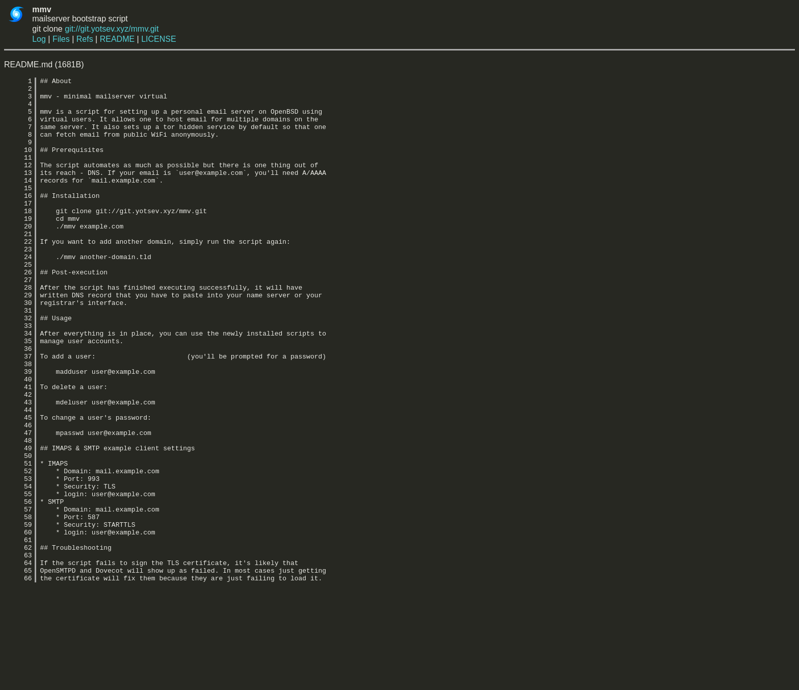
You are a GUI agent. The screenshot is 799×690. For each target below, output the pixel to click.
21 (18, 265)
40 (18, 440)
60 (18, 623)
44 (18, 476)
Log (39, 39)
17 (18, 229)
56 (18, 587)
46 (18, 495)
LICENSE (158, 39)
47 (18, 504)
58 (18, 605)
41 (18, 449)
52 (18, 550)
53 (18, 559)
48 (18, 513)
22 (18, 274)
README (117, 39)
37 (18, 412)
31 (18, 357)
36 (18, 403)
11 (18, 173)
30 (18, 348)
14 (18, 201)
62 (18, 642)
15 (18, 210)
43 (18, 467)
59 (18, 614)
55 (18, 577)
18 (18, 238)
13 (18, 192)
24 (18, 293)
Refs (84, 39)
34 (18, 385)
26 (18, 311)
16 (18, 219)
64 (18, 660)
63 (18, 651)
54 (18, 568)
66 (18, 678)
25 (18, 302)
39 (18, 431)
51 (18, 541)
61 (18, 632)
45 (18, 486)
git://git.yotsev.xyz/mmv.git (111, 28)
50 (18, 531)
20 (18, 256)
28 (18, 330)
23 (18, 284)
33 (18, 375)
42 (18, 458)
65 (18, 669)
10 (18, 164)
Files (61, 39)
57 (18, 596)
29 (18, 339)
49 (18, 522)
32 (18, 366)
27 (18, 320)
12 (18, 183)
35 (18, 394)
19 (18, 247)
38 (18, 421)
